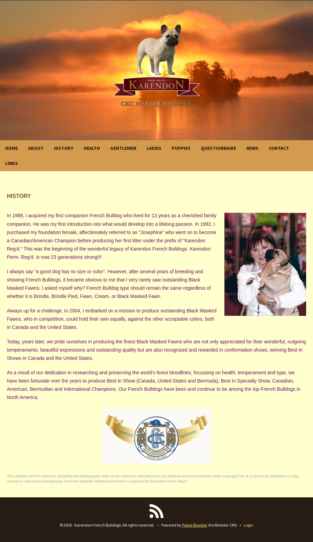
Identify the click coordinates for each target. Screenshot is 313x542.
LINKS (11, 163)
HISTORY (63, 148)
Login (248, 525)
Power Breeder (194, 525)
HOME (11, 148)
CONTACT (279, 148)
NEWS (252, 148)
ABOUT (36, 148)
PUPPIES (181, 148)
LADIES (154, 148)
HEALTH (92, 148)
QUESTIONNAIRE (218, 148)
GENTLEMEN (123, 148)
